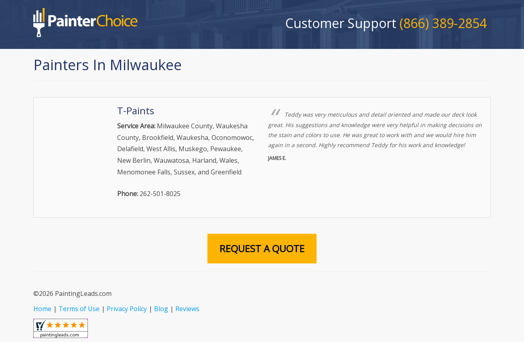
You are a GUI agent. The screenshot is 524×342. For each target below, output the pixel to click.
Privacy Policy (127, 308)
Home (42, 308)
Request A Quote (262, 248)
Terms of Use (79, 308)
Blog (161, 308)
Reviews (187, 308)
